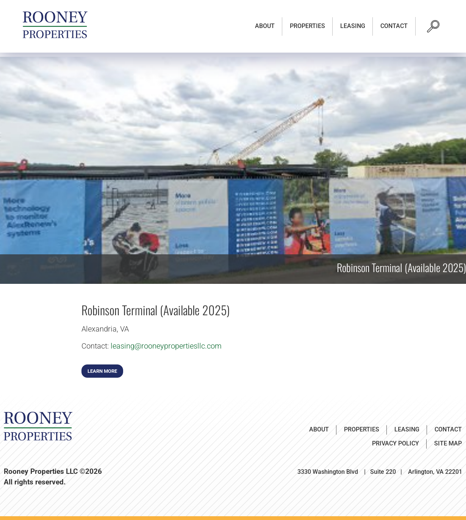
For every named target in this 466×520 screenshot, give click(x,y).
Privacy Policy (395, 443)
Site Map (448, 443)
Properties (307, 26)
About (265, 26)
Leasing (352, 26)
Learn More (102, 371)
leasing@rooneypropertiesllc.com (166, 345)
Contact (394, 26)
